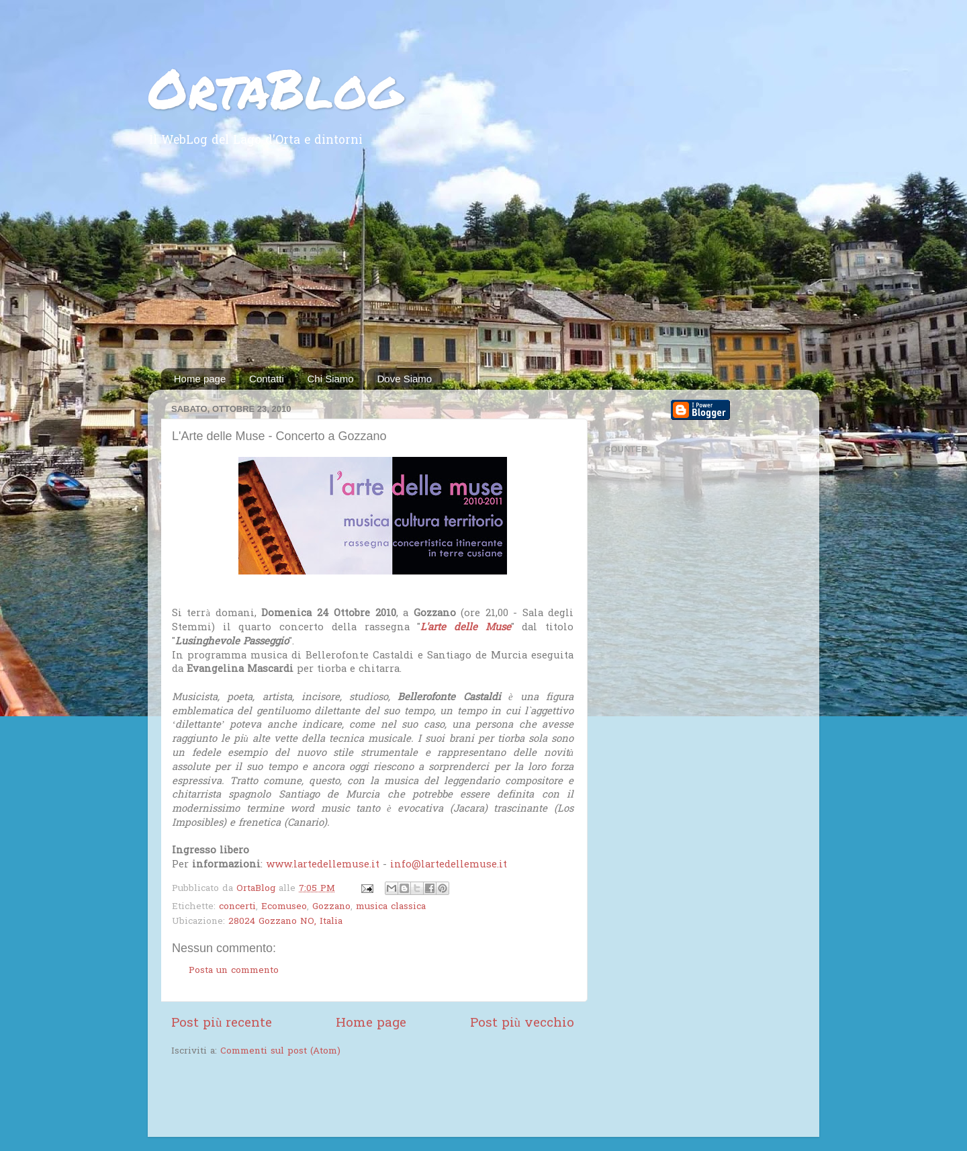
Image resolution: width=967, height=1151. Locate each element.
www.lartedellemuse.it (322, 864)
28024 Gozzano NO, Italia (285, 922)
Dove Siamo (404, 378)
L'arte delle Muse (465, 627)
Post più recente (221, 1024)
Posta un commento (234, 971)
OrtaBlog (275, 87)
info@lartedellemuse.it (448, 864)
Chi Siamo (331, 378)
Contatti (266, 378)
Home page (200, 378)
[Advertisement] (483, 267)
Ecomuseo (284, 907)
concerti (237, 907)
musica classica (391, 907)
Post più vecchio (522, 1024)
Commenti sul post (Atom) (280, 1051)
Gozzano (331, 907)
